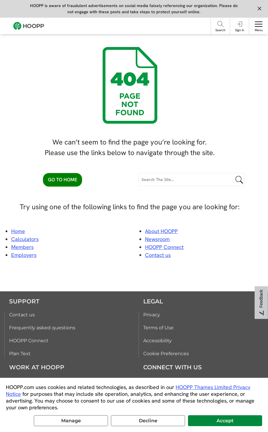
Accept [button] (225, 420)
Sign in (239, 30)
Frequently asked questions (42, 327)
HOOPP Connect (164, 247)
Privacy (151, 315)
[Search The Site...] (192, 179)
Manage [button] (71, 420)
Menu (259, 30)
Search (220, 30)
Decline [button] (148, 420)
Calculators (25, 239)
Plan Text (20, 353)
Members (22, 247)
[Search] (220, 24)
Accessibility (157, 340)
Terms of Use (158, 327)
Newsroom (157, 239)
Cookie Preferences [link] (166, 353)
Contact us (22, 315)
